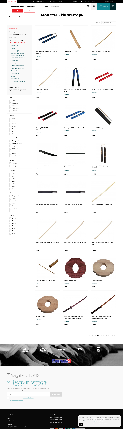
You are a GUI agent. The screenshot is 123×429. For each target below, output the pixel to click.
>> (114, 335)
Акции (46, 6)
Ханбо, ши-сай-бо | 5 (17, 79)
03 (98, 335)
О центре (32, 1)
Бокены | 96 (14, 48)
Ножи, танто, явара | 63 (18, 58)
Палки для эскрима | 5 (17, 63)
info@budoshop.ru (12, 410)
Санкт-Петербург (12, 1)
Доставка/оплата (40, 1)
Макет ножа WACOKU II (43, 166)
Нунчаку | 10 (15, 60)
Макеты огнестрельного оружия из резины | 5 (18, 54)
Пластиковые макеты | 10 (18, 65)
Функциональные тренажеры (17, 90)
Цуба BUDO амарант (70, 280)
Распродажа (55, 6)
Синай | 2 (14, 71)
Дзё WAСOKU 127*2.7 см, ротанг (45, 280)
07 (108, 335)
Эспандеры (12, 37)
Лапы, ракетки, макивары (16, 34)
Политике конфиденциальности (93, 421)
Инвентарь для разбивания (17, 32)
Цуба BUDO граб (97, 280)
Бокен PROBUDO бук (42, 89)
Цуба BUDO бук (40, 316)
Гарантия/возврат (50, 1)
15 (112, 335)
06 (106, 335)
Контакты (59, 1)
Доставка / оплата (56, 406)
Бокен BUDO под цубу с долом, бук (102, 204)
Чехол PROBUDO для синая (100, 128)
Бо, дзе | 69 (14, 45)
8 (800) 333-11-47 (78, 1)
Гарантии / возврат (57, 409)
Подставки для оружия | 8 (18, 68)
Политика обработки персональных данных (65, 414)
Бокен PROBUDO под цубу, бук (101, 51)
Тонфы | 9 (14, 76)
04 (101, 335)
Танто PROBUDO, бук (70, 51)
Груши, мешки (13, 87)
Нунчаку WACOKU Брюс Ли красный (102, 89)
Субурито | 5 (15, 73)
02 (95, 335)
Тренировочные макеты (16, 42)
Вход (106, 1)
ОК (81, 424)
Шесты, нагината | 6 (17, 84)
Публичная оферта (56, 411)
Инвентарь (13, 29)
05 (103, 335)
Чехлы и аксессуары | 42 (18, 81)
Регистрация (112, 1)
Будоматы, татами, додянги (17, 40)
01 (92, 335)
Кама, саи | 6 (15, 51)
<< (89, 335)
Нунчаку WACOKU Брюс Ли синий (74, 128)
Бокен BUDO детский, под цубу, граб (47, 242)
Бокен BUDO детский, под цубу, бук (75, 242)
